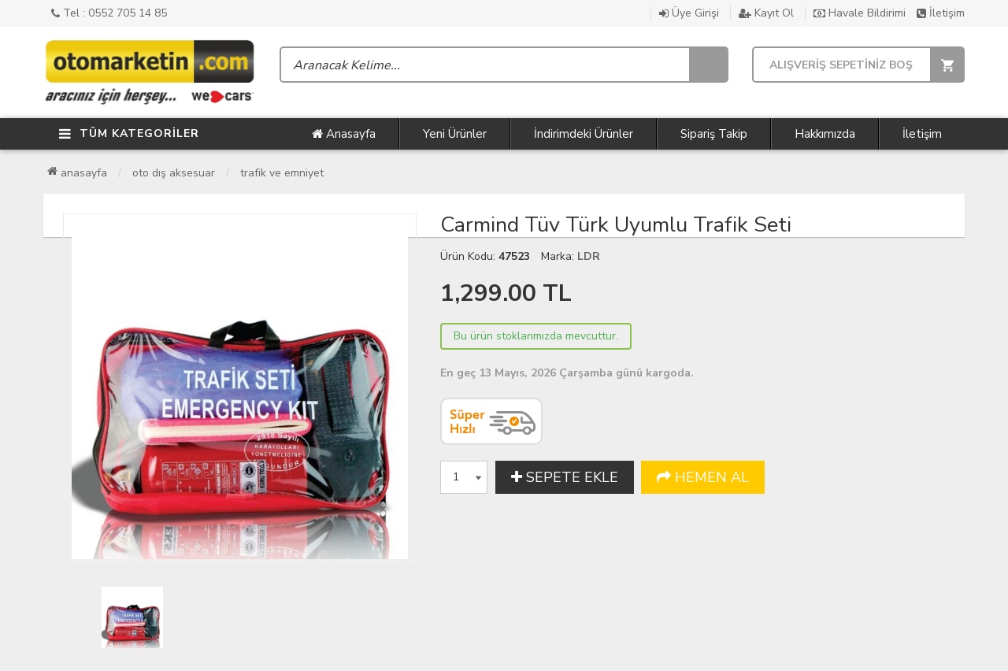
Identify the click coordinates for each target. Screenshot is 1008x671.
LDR (588, 256)
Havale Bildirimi (859, 13)
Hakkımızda (825, 134)
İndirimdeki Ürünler (583, 134)
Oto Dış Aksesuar (173, 172)
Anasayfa (344, 134)
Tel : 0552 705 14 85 (109, 13)
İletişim (941, 13)
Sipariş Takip (713, 134)
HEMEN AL (703, 477)
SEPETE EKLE (564, 477)
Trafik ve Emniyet (282, 172)
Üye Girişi (689, 13)
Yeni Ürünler (455, 134)
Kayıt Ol (766, 13)
